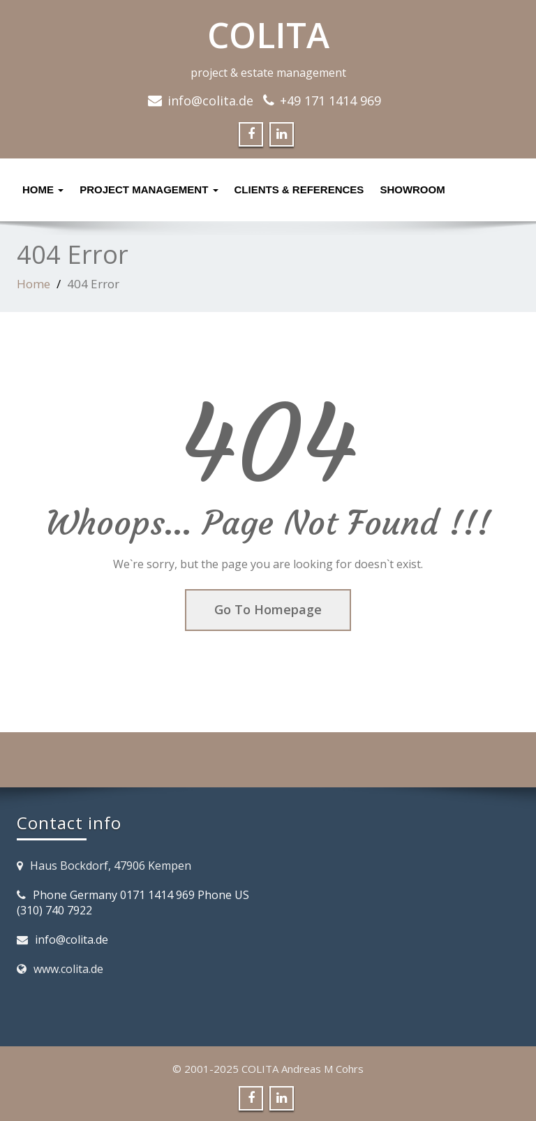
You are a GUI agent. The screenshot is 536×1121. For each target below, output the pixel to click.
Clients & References (299, 189)
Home (43, 189)
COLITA (268, 35)
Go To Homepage (268, 609)
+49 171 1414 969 (330, 100)
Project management (149, 189)
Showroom (412, 189)
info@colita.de (210, 100)
